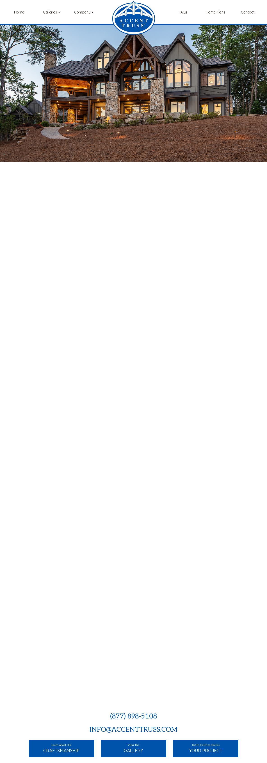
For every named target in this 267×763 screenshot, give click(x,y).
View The (133, 749)
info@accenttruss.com (133, 730)
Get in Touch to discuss (205, 749)
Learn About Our (61, 749)
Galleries (51, 12)
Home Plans (215, 12)
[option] (133, 375)
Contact (248, 12)
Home (19, 12)
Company (84, 12)
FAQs (183, 12)
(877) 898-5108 (133, 716)
